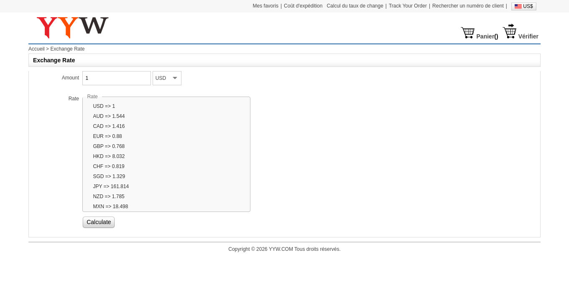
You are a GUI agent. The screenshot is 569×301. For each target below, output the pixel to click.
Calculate (99, 222)
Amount (70, 78)
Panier (486, 36)
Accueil (36, 49)
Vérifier (528, 36)
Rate (74, 99)
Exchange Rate (67, 49)
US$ (528, 6)
